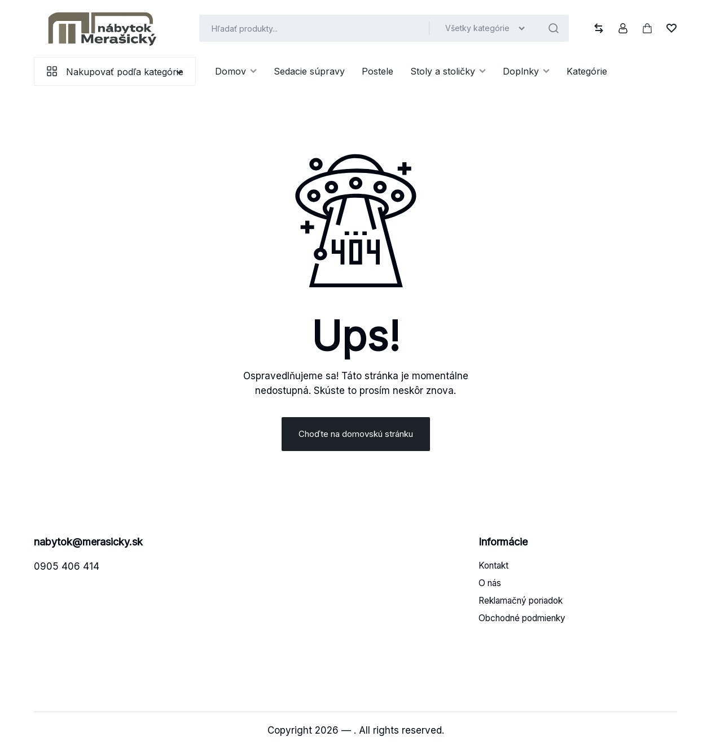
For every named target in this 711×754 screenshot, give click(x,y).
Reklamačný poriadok (521, 605)
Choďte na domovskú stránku (356, 438)
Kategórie (587, 71)
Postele (377, 71)
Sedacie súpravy (309, 71)
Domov (236, 71)
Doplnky (526, 71)
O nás (490, 588)
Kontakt (493, 570)
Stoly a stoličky (448, 71)
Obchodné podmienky (522, 623)
